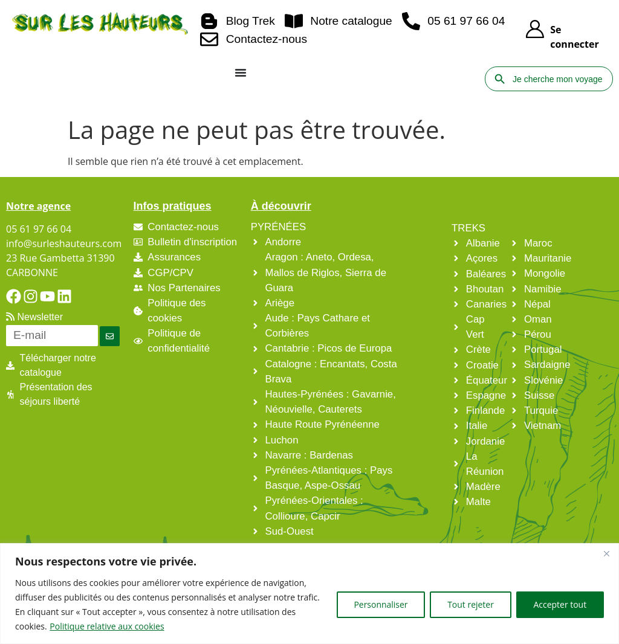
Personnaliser (380, 604)
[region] (309, 593)
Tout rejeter (470, 604)
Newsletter (34, 317)
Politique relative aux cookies (107, 626)
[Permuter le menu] (241, 72)
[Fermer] (606, 553)
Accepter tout (559, 604)
